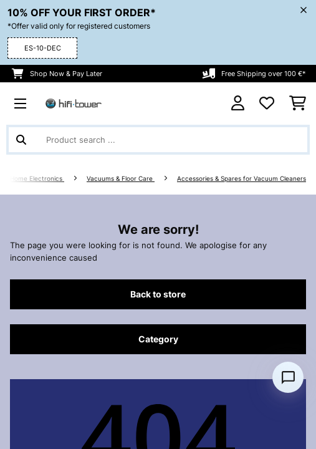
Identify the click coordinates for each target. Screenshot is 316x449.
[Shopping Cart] (297, 103)
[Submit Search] (21, 139)
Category (158, 339)
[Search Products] (158, 140)
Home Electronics (37, 179)
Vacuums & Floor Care (121, 179)
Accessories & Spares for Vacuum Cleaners (241, 179)
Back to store (158, 294)
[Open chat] (288, 377)
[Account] (237, 103)
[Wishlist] (266, 103)
